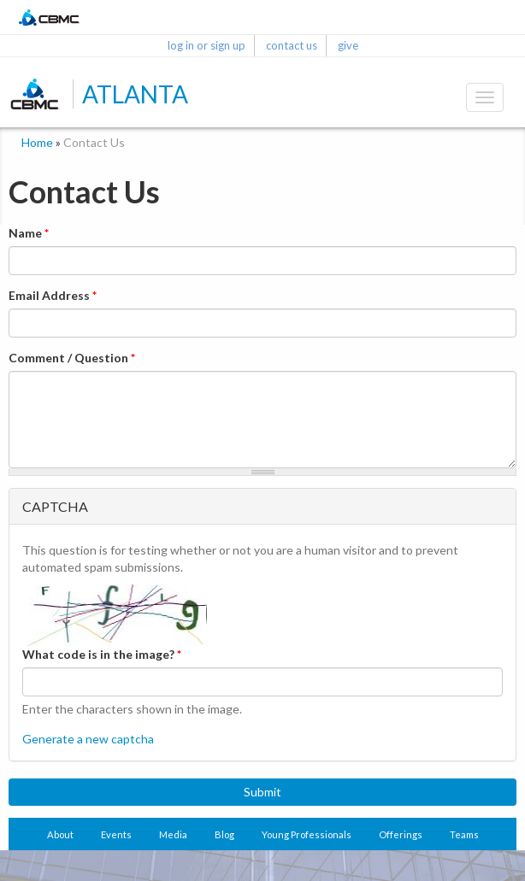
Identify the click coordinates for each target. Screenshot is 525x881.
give (348, 45)
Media (173, 834)
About (60, 834)
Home (37, 142)
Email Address (53, 295)
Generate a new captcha (88, 738)
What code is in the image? (101, 654)
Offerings (400, 834)
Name (29, 233)
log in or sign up (206, 45)
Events (116, 834)
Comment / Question (72, 357)
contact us (291, 45)
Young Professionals (306, 834)
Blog (224, 834)
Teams (464, 834)
